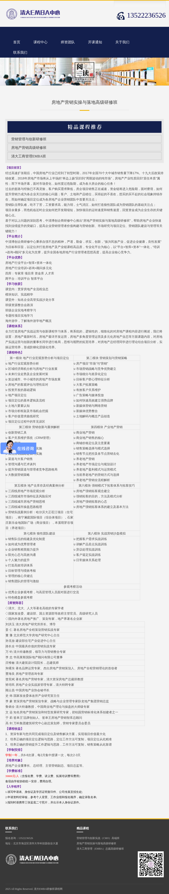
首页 (16, 42)
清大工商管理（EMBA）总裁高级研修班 (100, 848)
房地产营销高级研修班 (28, 148)
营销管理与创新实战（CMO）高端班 (98, 838)
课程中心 (40, 42)
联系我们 (20, 52)
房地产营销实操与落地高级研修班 (96, 843)
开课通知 (95, 42)
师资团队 (68, 42)
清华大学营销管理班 (33, 14)
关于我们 (122, 42)
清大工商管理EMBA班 (28, 156)
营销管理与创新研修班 (28, 139)
